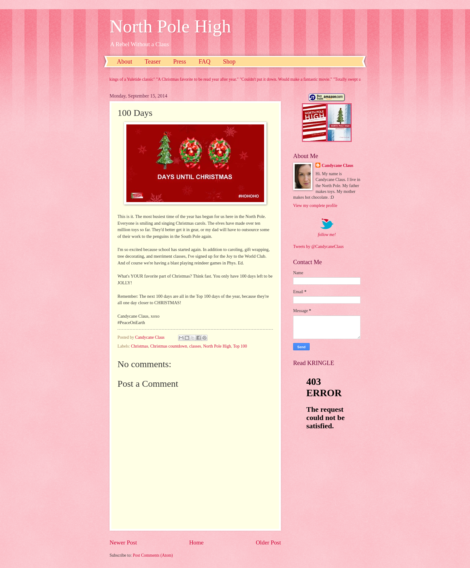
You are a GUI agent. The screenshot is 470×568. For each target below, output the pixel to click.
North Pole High (170, 26)
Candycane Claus (337, 165)
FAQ (205, 61)
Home (196, 542)
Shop (229, 61)
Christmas (139, 346)
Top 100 (240, 346)
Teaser (153, 61)
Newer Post (123, 542)
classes (195, 346)
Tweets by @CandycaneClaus (318, 246)
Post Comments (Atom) (153, 555)
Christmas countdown (168, 346)
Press (179, 61)
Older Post (268, 542)
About (124, 61)
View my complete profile (315, 205)
